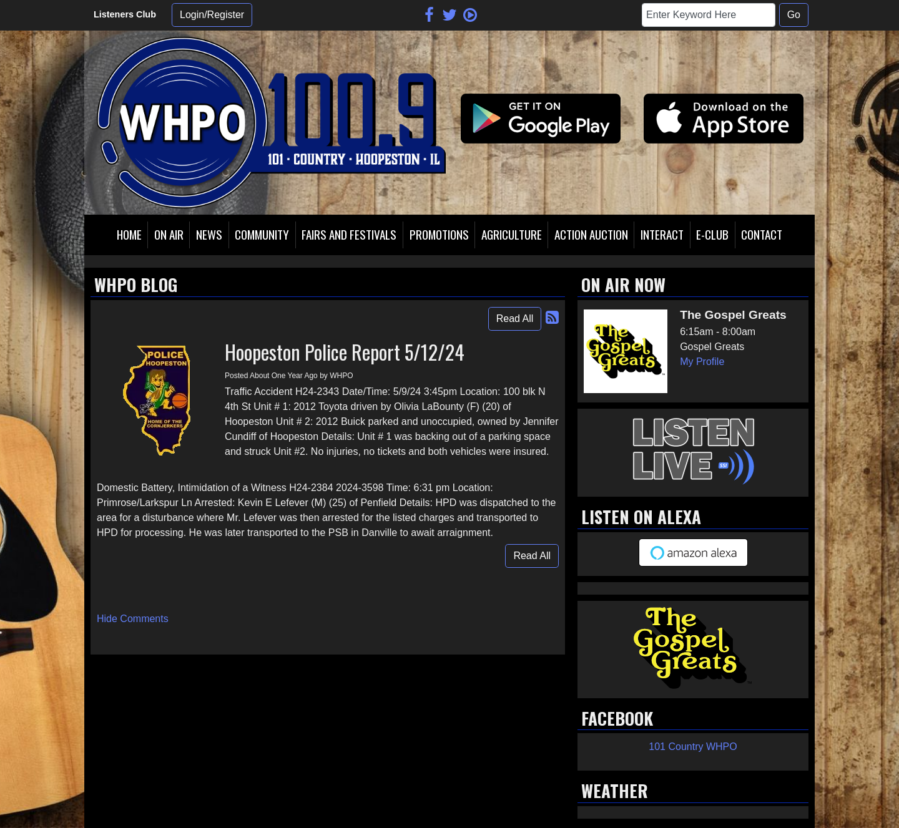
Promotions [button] (439, 234)
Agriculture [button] (511, 234)
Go (793, 14)
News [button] (209, 234)
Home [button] (129, 234)
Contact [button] (761, 234)
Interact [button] (662, 234)
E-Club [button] (712, 234)
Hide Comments (133, 618)
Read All (515, 318)
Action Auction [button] (591, 234)
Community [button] (262, 234)
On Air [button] (169, 234)
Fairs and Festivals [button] (349, 234)
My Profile (702, 361)
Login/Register (212, 14)
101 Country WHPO (693, 746)
